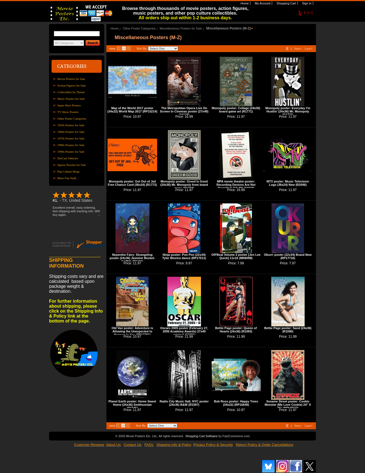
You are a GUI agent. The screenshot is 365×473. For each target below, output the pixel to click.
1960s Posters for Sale (70, 131)
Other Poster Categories (71, 118)
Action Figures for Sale (71, 85)
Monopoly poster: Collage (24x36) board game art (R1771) (236, 109)
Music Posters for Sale (71, 98)
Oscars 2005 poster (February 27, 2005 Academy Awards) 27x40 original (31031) (184, 331)
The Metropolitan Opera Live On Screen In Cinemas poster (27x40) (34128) (184, 111)
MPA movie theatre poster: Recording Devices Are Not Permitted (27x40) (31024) (235, 185)
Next (298, 48)
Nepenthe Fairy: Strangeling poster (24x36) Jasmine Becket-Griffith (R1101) (132, 258)
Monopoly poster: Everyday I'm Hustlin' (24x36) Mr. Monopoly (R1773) (287, 111)
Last (308, 48)
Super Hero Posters (69, 105)
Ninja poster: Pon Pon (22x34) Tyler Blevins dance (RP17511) (184, 256)
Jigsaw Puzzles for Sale (71, 164)
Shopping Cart (286, 3)
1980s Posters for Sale (70, 145)
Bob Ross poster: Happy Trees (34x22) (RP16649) (236, 403)
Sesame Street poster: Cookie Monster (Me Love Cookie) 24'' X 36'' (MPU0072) (288, 405)
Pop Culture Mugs (68, 171)
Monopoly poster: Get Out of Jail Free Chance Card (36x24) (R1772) (132, 183)
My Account (262, 3)
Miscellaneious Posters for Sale (181, 28)
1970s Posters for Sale (70, 138)
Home (244, 3)
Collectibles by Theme (71, 92)
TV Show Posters (68, 112)
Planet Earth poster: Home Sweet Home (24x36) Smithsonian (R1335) (132, 405)
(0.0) (308, 12)
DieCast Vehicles (67, 158)
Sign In (306, 3)
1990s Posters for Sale (70, 151)
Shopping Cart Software (201, 436)
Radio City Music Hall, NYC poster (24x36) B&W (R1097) (184, 403)
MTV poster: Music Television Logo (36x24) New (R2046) (288, 183)
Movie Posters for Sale (71, 78)
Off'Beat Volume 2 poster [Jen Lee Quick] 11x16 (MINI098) (236, 256)
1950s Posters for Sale (70, 125)
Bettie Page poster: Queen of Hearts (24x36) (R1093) (236, 329)
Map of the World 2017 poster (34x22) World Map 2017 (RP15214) (132, 109)
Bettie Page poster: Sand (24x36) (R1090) (287, 329)
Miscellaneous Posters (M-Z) (228, 28)
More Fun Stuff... (68, 178)
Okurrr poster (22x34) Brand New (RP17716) (288, 256)
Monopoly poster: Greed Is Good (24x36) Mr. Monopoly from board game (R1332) (184, 185)
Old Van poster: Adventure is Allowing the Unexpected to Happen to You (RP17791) (132, 331)
